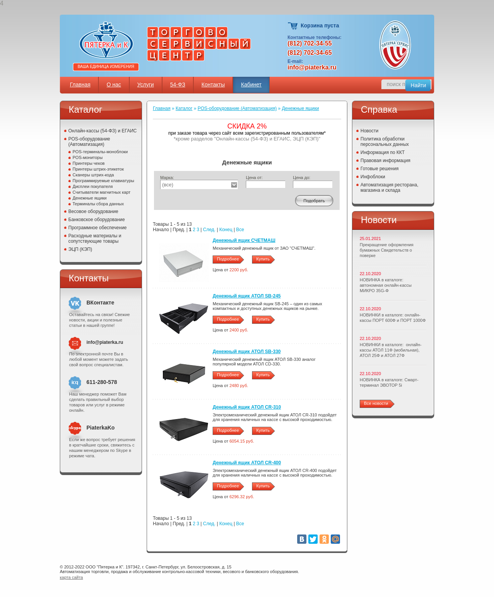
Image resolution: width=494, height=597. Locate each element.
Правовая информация (385, 160)
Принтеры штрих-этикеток (98, 169)
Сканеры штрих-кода (93, 175)
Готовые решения (379, 168)
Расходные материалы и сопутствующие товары (94, 238)
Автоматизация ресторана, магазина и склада (389, 187)
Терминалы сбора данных (98, 203)
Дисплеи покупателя (93, 186)
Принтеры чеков (89, 163)
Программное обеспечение (97, 227)
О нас (114, 84)
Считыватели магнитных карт (101, 192)
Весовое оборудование (93, 211)
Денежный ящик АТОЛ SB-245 (247, 296)
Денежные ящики (90, 198)
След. (209, 229)
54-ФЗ (177, 84)
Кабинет (251, 84)
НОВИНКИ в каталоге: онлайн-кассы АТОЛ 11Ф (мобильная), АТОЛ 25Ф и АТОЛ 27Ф (390, 350)
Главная (80, 84)
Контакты (213, 84)
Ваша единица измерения (106, 66)
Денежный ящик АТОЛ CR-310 (247, 407)
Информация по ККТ (382, 152)
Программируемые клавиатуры (103, 180)
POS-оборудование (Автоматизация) (89, 141)
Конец (225, 229)
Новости (369, 131)
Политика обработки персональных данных (384, 141)
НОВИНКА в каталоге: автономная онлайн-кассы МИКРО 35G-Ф (385, 285)
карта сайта (71, 577)
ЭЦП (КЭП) (80, 249)
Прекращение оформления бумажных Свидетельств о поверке (386, 250)
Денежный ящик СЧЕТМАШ (244, 240)
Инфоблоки (372, 176)
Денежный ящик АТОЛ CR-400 (247, 462)
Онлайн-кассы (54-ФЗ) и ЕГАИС (102, 131)
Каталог (184, 108)
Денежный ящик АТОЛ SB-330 (247, 351)
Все (240, 229)
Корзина (293, 26)
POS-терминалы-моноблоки (100, 151)
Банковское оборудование (96, 219)
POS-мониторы (88, 157)
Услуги (145, 84)
